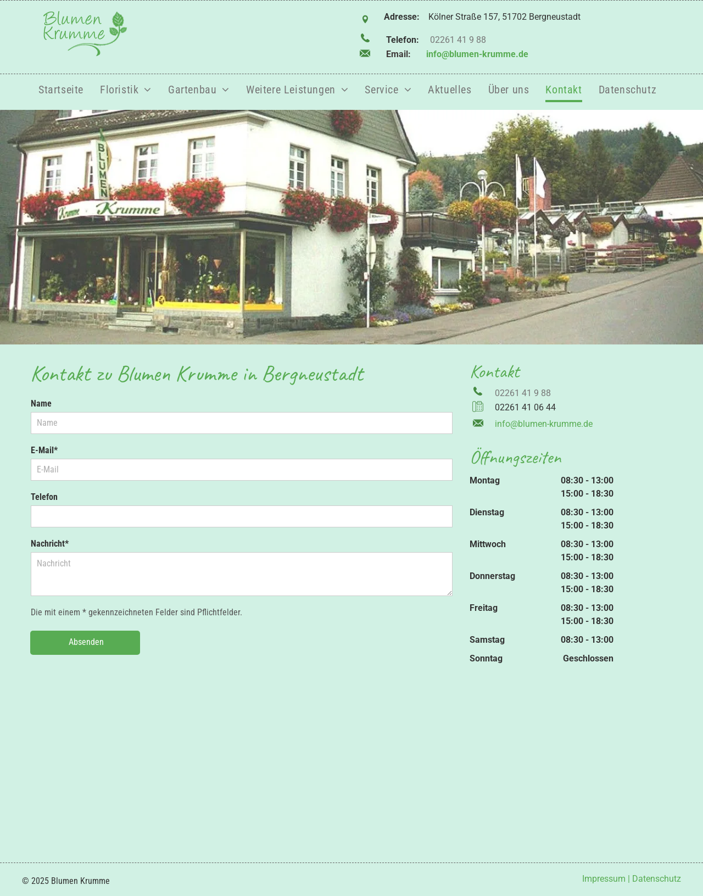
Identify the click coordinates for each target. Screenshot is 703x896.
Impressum (604, 878)
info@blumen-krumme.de (477, 54)
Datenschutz (656, 878)
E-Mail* (44, 450)
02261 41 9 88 (458, 40)
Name (41, 403)
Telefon (44, 497)
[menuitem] (61, 90)
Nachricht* (50, 543)
